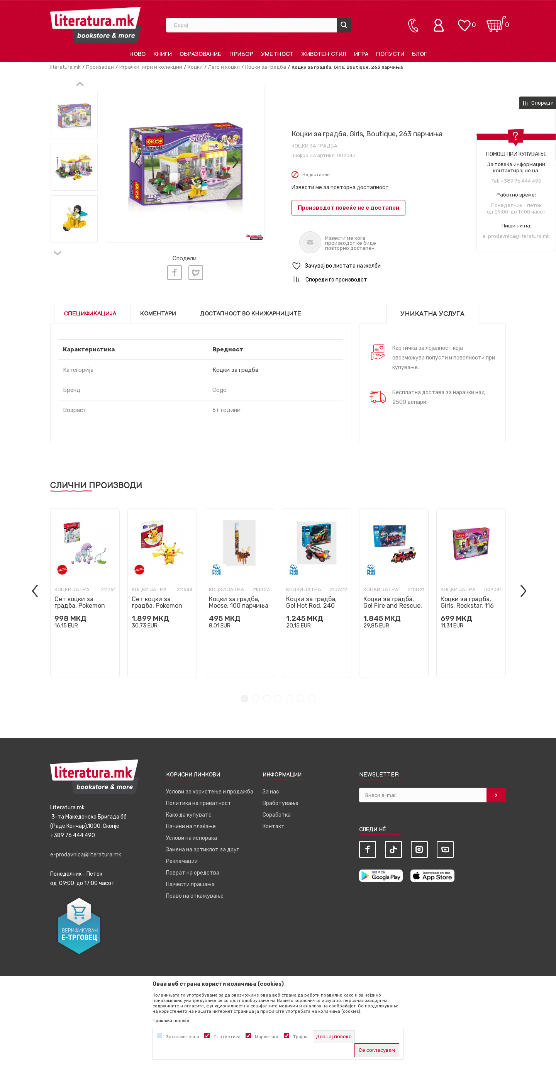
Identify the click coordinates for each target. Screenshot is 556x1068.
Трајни (300, 1036)
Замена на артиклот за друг (202, 849)
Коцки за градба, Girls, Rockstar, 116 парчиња (467, 605)
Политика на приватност (198, 803)
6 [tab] (300, 698)
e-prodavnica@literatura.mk (516, 236)
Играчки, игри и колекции (150, 67)
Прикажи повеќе (171, 1020)
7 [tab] (311, 698)
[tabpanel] (85, 593)
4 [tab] (278, 698)
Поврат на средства (192, 873)
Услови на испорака (191, 838)
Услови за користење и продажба (209, 791)
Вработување (280, 803)
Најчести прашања (190, 884)
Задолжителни (182, 1036)
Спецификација (90, 313)
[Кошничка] (496, 21)
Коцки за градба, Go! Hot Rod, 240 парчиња (311, 605)
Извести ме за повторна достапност (340, 187)
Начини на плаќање (191, 826)
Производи (100, 67)
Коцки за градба (265, 67)
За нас (271, 791)
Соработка (277, 815)
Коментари (158, 313)
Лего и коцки (224, 67)
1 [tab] (244, 698)
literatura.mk (65, 67)
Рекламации (182, 861)
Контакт (274, 826)
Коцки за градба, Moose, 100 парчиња (238, 602)
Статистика (227, 1036)
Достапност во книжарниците (250, 313)
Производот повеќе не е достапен (348, 207)
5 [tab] (289, 698)
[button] (399, 266)
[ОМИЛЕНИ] (464, 21)
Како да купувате (189, 815)
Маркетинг (267, 1036)
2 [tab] (255, 698)
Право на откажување (195, 896)
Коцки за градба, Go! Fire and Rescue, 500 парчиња (392, 605)
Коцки (195, 67)
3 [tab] (267, 698)
